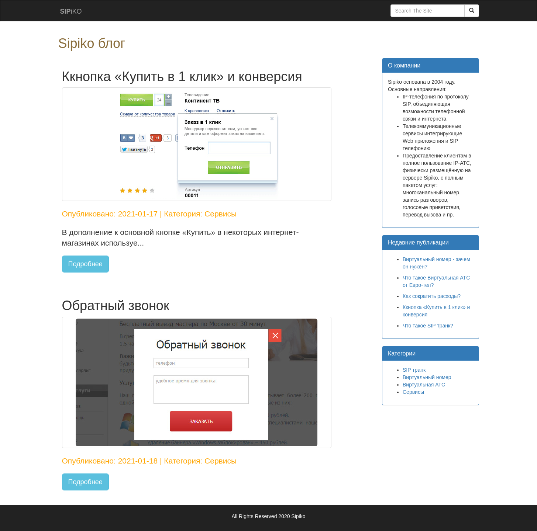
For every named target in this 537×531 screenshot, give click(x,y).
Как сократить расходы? (432, 296)
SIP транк (414, 370)
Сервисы (413, 392)
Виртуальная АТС (424, 385)
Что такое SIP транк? (428, 326)
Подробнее (85, 264)
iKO (71, 11)
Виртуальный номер (427, 377)
